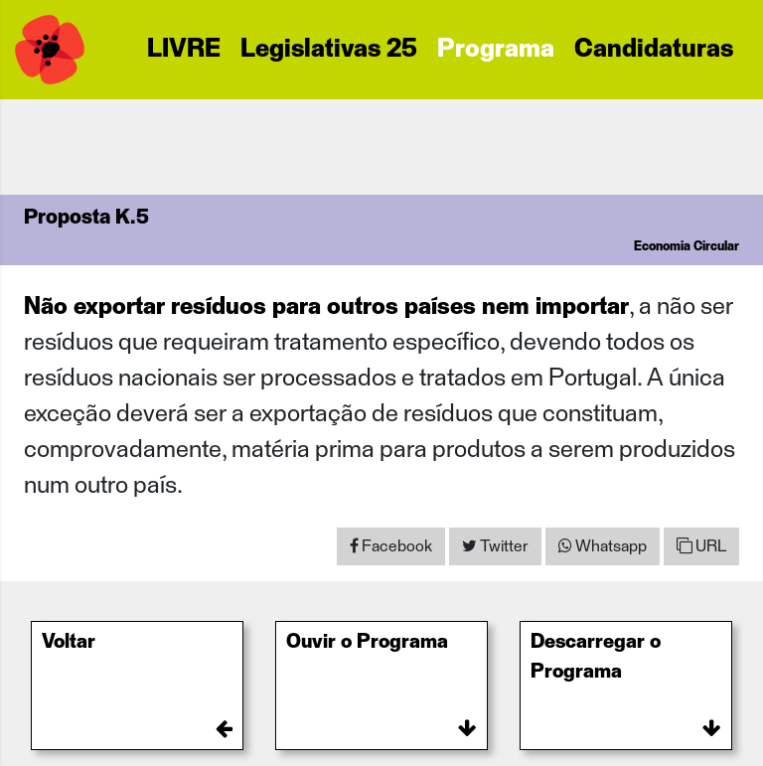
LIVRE (184, 50)
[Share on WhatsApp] (602, 546)
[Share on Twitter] (495, 546)
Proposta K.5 (86, 218)
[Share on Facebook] (391, 546)
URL (701, 545)
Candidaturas (653, 50)
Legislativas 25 (328, 50)
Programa (495, 50)
